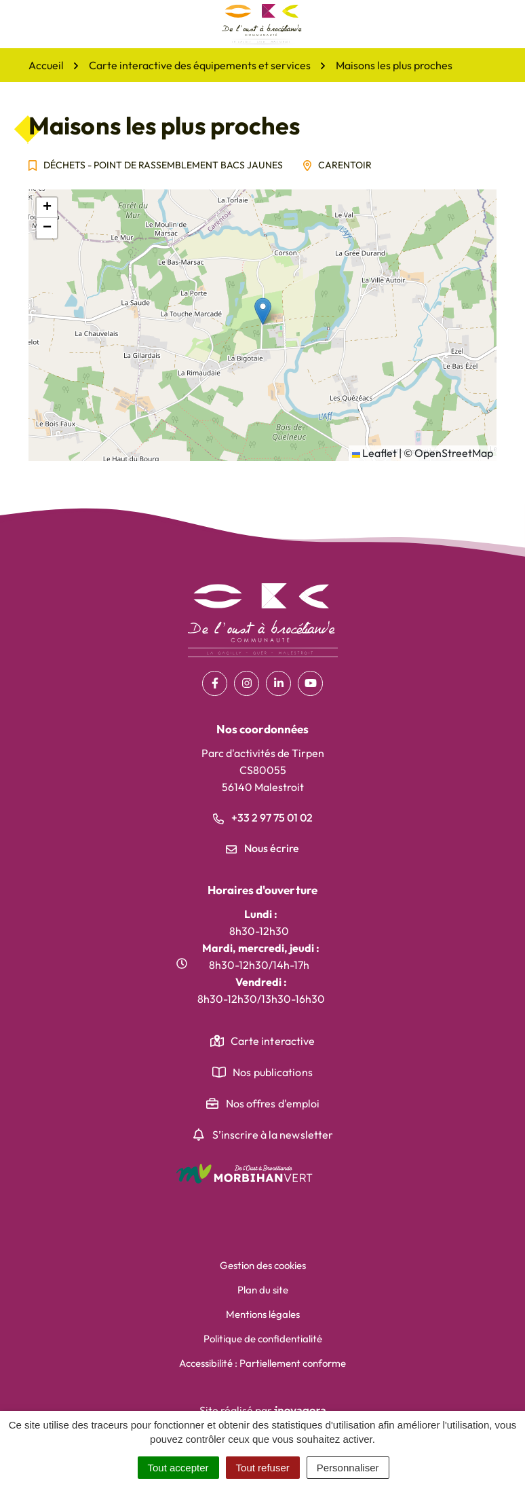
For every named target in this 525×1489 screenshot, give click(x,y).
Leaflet (374, 453)
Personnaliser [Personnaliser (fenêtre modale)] (348, 1467)
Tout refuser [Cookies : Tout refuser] (263, 1467)
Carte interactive (273, 1041)
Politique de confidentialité (262, 1338)
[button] (262, 311)
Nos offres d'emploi (273, 1103)
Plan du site (262, 1289)
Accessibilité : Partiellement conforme (262, 1363)
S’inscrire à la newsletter (273, 1134)
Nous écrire (262, 848)
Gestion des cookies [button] (263, 1265)
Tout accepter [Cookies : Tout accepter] (178, 1467)
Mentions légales (263, 1314)
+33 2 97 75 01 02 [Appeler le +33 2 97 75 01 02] (263, 817)
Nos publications (273, 1072)
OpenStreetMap (453, 453)
